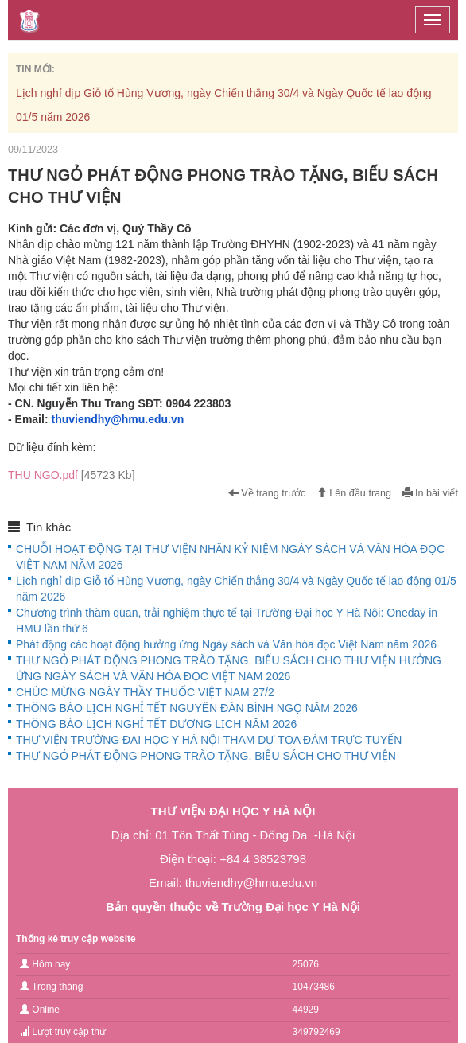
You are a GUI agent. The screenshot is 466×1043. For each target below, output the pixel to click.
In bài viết (430, 493)
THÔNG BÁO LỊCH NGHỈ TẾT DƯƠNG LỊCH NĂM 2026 (156, 724)
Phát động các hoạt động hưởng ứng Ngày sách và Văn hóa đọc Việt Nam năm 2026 (226, 644)
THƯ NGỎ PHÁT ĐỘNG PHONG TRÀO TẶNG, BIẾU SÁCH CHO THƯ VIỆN (206, 755)
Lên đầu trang (353, 493)
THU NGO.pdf (71, 475)
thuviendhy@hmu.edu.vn (117, 419)
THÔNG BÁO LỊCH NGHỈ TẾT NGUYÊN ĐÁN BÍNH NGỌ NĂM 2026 (187, 708)
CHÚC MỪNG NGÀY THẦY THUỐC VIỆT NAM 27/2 (145, 692)
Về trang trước (267, 493)
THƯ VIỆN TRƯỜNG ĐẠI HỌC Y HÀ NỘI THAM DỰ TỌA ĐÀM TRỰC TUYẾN (209, 740)
